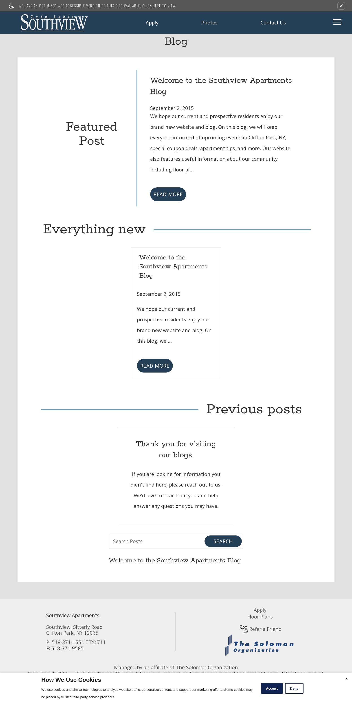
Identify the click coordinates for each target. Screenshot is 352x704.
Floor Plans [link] (260, 616)
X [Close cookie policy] (346, 678)
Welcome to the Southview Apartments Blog (175, 561)
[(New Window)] (260, 645)
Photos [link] (209, 22)
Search (223, 541)
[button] (341, 5)
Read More (168, 194)
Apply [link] (152, 22)
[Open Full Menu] (337, 22)
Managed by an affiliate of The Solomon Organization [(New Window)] (176, 667)
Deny (294, 688)
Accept (272, 688)
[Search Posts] (153, 541)
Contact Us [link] (273, 22)
